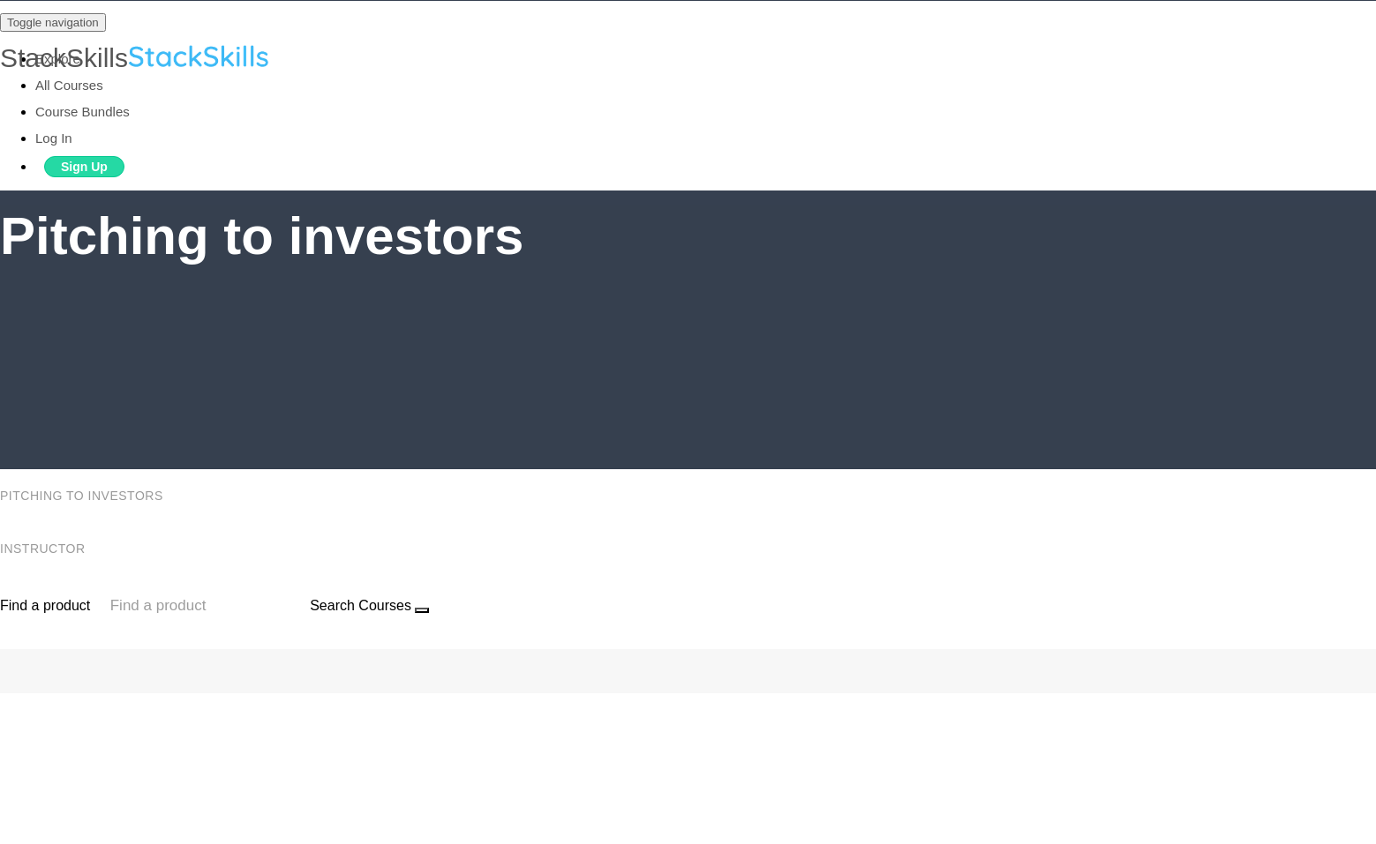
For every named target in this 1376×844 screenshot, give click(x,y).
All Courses (69, 85)
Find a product (45, 605)
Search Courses (360, 605)
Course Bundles (82, 111)
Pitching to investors (83, 496)
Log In (53, 138)
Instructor (44, 549)
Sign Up (84, 167)
